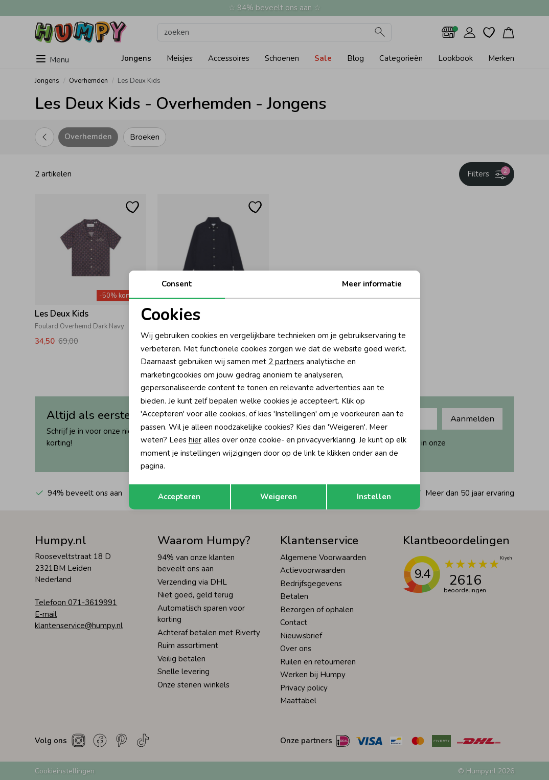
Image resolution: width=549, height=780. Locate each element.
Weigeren (278, 497)
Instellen (374, 497)
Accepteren (179, 497)
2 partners (286, 361)
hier (195, 440)
